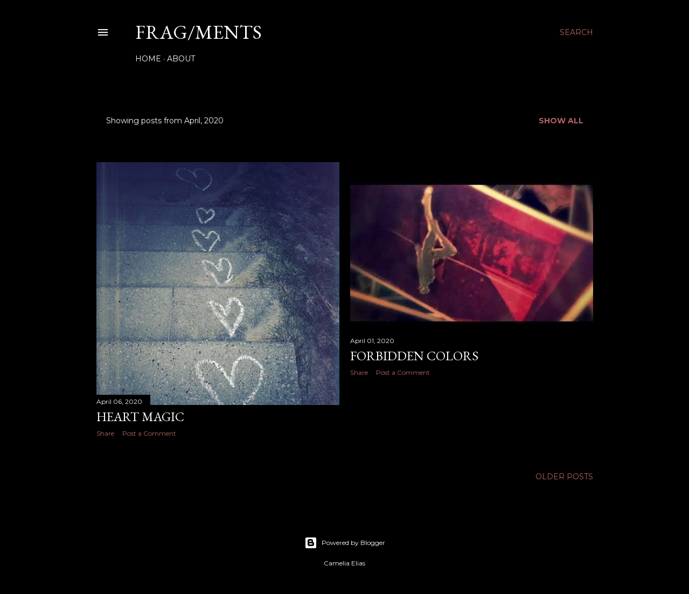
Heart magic (140, 416)
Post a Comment (149, 433)
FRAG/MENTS (198, 32)
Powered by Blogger (344, 542)
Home (148, 59)
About (181, 59)
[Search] (576, 32)
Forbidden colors (414, 355)
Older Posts (564, 476)
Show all (561, 120)
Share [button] (105, 433)
